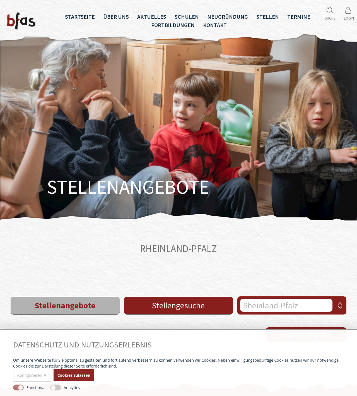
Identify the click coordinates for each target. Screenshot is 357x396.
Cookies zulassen (73, 375)
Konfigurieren (29, 375)
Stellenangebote (65, 305)
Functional (35, 387)
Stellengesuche (178, 305)
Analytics (72, 387)
